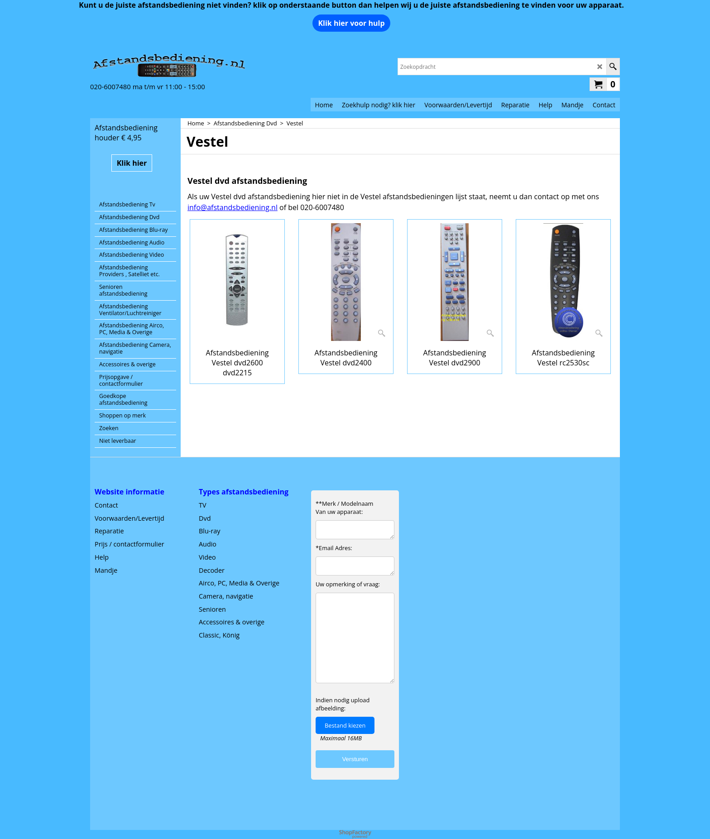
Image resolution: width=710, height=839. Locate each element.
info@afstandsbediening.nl (232, 207)
